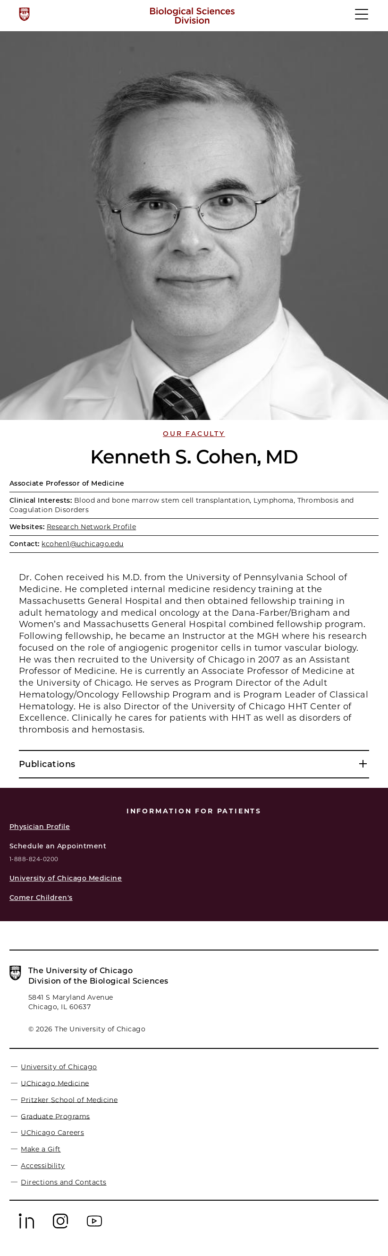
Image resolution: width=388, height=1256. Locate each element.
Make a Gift (40, 1149)
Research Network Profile (91, 527)
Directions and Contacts (63, 1182)
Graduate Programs (55, 1116)
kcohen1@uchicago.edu (83, 544)
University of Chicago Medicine (65, 878)
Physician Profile (39, 826)
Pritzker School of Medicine (69, 1099)
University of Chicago (59, 1067)
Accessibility (43, 1165)
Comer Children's (41, 897)
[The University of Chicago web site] (24, 14)
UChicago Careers (52, 1132)
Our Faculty (194, 433)
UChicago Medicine (55, 1083)
